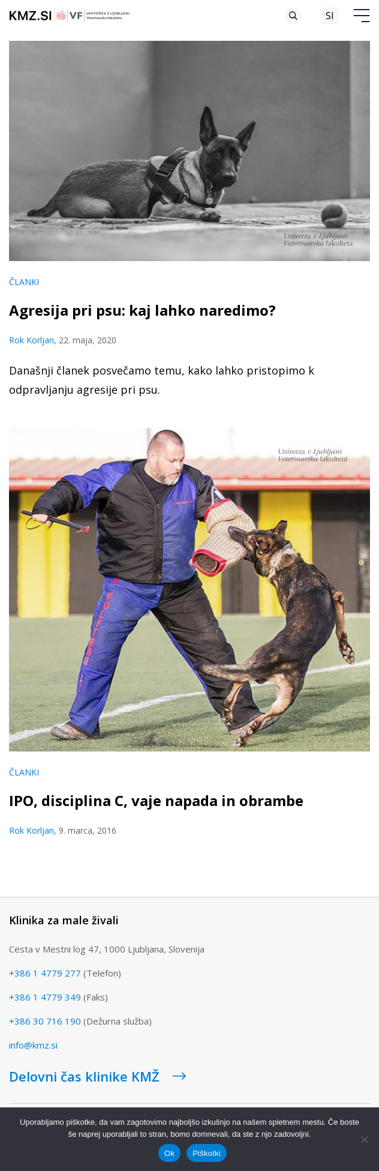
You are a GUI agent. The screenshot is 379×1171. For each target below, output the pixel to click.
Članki (24, 281)
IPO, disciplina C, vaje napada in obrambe (156, 800)
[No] (364, 1139)
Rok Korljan (31, 340)
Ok (169, 1153)
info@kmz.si (33, 1045)
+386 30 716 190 (45, 1021)
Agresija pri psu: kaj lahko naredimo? (142, 310)
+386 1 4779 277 (45, 973)
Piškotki (206, 1153)
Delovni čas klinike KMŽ (97, 1076)
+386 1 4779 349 (45, 997)
